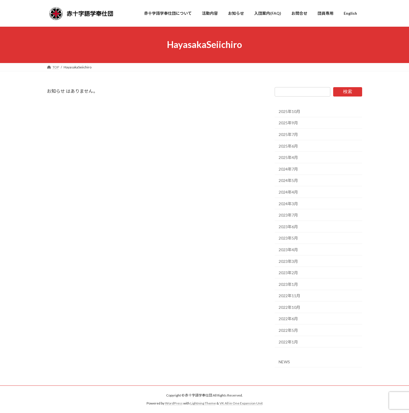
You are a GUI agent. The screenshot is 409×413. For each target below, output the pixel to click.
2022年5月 (288, 330)
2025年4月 (288, 157)
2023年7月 (288, 215)
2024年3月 (288, 203)
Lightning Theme (203, 403)
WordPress (174, 403)
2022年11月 (289, 295)
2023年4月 (288, 249)
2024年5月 (288, 180)
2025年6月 (288, 145)
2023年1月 (288, 284)
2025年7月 (288, 134)
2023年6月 (288, 226)
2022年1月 (288, 341)
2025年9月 (288, 122)
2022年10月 (289, 307)
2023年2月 (288, 272)
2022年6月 (288, 318)
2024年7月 (288, 168)
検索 (347, 91)
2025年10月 (289, 111)
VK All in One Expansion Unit (241, 403)
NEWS (284, 361)
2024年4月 (288, 192)
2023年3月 (288, 261)
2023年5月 (288, 238)
